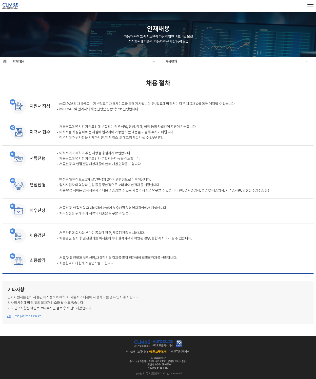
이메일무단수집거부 (179, 351)
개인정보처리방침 (157, 351)
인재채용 (18, 62)
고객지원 (141, 351)
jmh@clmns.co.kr (27, 316)
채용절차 (171, 62)
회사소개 (130, 351)
